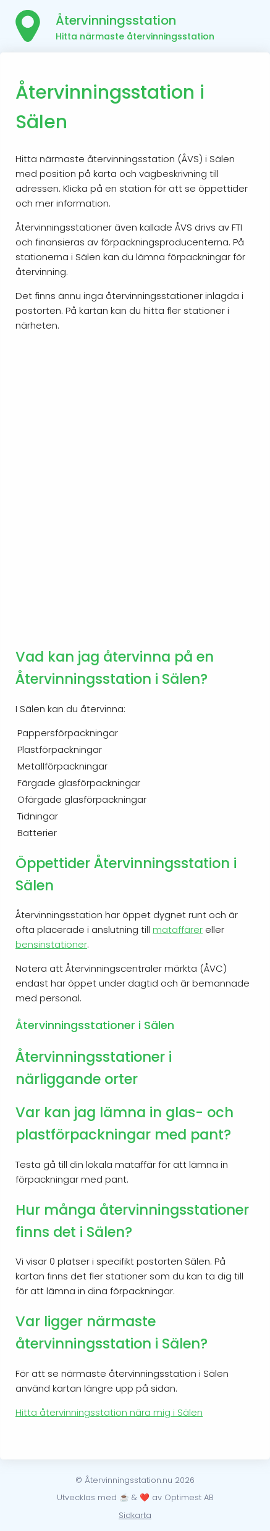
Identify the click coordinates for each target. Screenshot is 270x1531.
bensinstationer (51, 944)
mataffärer (178, 929)
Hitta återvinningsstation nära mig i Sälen (109, 1412)
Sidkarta (135, 1515)
